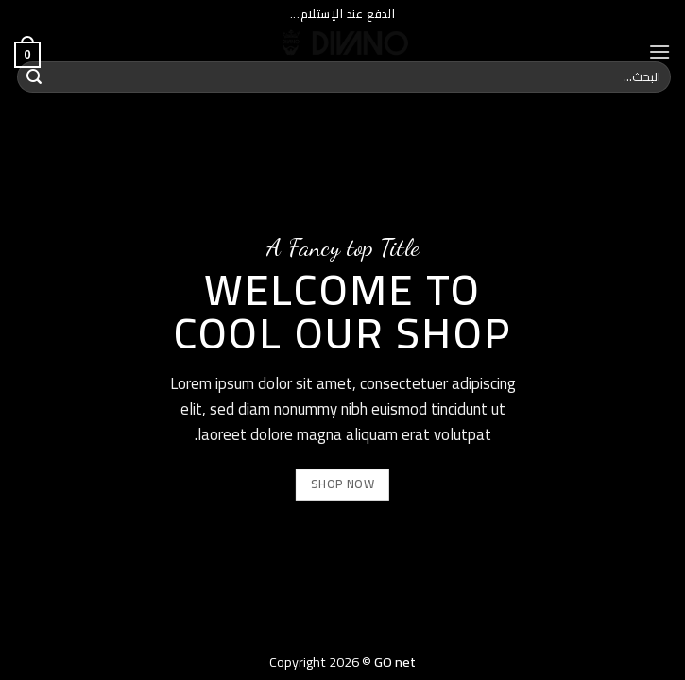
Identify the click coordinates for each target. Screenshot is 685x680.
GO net (395, 661)
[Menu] (659, 51)
